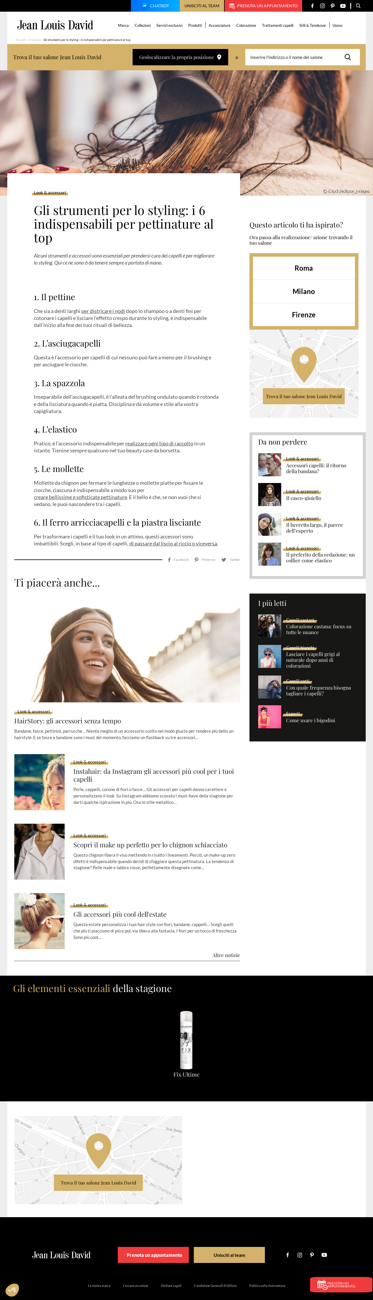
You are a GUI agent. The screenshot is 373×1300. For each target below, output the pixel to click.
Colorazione (247, 25)
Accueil (21, 39)
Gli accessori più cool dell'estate (123, 898)
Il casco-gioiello (303, 498)
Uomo (338, 25)
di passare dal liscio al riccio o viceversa (173, 543)
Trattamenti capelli (278, 25)
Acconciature (220, 25)
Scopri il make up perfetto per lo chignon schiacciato (156, 828)
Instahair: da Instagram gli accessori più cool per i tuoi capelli (152, 758)
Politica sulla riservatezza (267, 1269)
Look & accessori (50, 192)
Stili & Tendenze (313, 25)
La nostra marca (99, 1269)
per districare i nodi (103, 311)
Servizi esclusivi (170, 25)
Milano (304, 291)
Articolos (35, 39)
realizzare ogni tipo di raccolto (159, 443)
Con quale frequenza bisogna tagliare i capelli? (318, 691)
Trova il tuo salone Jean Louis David (304, 396)
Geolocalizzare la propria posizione (180, 57)
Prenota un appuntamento (263, 6)
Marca (124, 25)
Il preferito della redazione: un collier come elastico (320, 558)
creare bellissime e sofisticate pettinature (80, 497)
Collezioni (144, 25)
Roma (304, 268)
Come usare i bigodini (310, 720)
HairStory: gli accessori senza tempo (71, 704)
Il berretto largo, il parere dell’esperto (314, 528)
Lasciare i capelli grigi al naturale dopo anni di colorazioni (313, 660)
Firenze (304, 314)
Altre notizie (226, 938)
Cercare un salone (135, 1269)
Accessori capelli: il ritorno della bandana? (316, 468)
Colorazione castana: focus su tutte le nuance (318, 629)
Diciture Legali (171, 1269)
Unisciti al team (201, 5)
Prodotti (196, 25)
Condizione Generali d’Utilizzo (215, 1269)
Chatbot (154, 6)
